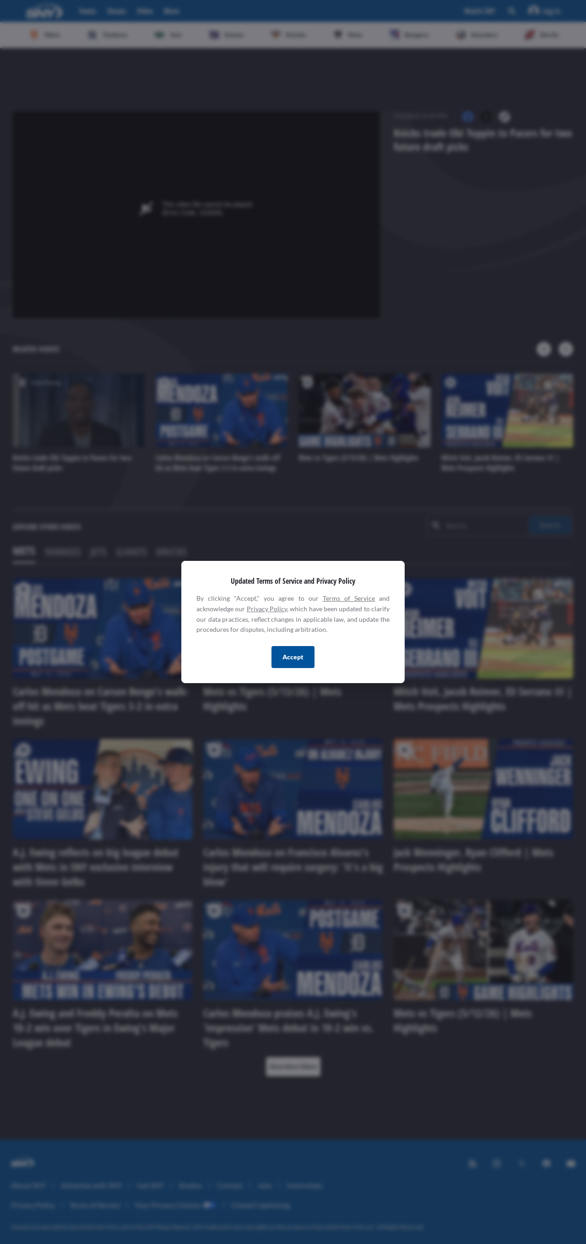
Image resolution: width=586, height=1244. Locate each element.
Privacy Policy (267, 609)
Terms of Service (349, 598)
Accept (293, 657)
